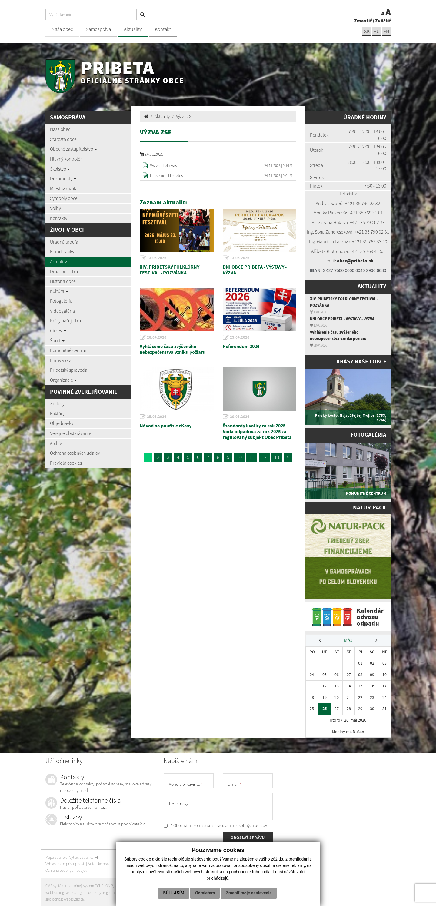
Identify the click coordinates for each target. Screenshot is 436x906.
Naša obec (62, 29)
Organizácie (63, 380)
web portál (123, 885)
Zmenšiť (363, 21)
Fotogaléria (61, 301)
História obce (63, 281)
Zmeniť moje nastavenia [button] (248, 893)
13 (276, 457)
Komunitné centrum (69, 350)
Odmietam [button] (205, 893)
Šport (57, 340)
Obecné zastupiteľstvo (73, 149)
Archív (56, 443)
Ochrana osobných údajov (75, 453)
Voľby (55, 208)
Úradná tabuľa (64, 242)
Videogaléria (62, 311)
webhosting (54, 891)
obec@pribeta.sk (355, 260)
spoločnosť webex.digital (65, 898)
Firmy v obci (62, 360)
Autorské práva (99, 862)
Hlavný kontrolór (66, 159)
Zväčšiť (383, 21)
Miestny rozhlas (64, 188)
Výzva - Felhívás (163, 165)
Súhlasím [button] (173, 893)
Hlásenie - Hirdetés (166, 175)
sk (366, 31)
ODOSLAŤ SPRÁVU (248, 837)
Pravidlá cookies (66, 463)
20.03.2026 (240, 417)
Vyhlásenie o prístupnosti (65, 862)
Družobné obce (64, 271)
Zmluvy (57, 403)
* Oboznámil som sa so (215, 824)
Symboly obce (64, 198)
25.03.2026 (157, 417)
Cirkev (58, 330)
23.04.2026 (240, 337)
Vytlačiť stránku (83, 856)
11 (251, 457)
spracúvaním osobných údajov (239, 824)
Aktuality (133, 29)
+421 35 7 (354, 203)
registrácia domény (118, 891)
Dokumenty (63, 178)
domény (95, 891)
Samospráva (98, 29)
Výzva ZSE (185, 116)
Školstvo (60, 169)
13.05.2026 (157, 258)
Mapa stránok (56, 856)
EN (386, 31)
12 (264, 457)
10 (239, 457)
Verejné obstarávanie (70, 433)
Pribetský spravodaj (69, 370)
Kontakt (163, 29)
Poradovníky (62, 251)
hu (376, 31)
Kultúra (59, 291)
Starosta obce (63, 139)
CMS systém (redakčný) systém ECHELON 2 (79, 885)
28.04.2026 (157, 337)
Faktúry (57, 413)
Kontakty (58, 218)
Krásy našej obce (66, 320)
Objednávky (61, 423)
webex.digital (76, 891)
